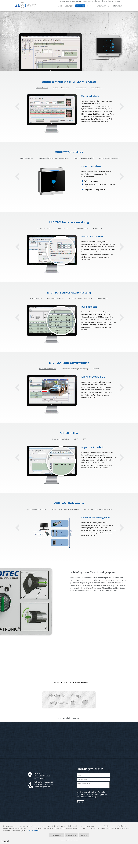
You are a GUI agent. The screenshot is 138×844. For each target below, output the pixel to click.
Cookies (5, 841)
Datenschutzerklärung (88, 797)
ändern (78, 1)
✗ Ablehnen (83, 835)
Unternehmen (103, 6)
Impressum (117, 1)
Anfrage (105, 1)
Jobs (93, 1)
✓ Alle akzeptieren (56, 835)
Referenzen (117, 6)
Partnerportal (87, 1)
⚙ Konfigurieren (71, 835)
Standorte (99, 1)
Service (90, 6)
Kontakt (111, 1)
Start (60, 6)
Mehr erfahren (33, 830)
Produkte (80, 6)
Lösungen (69, 6)
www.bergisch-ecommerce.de (70, 840)
